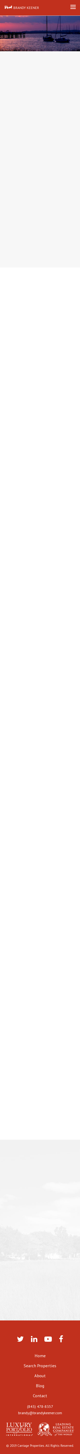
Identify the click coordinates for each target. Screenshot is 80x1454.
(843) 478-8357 (40, 1406)
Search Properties (40, 1365)
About (40, 1375)
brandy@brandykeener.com (40, 1412)
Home (40, 1355)
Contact (40, 1395)
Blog (40, 1385)
